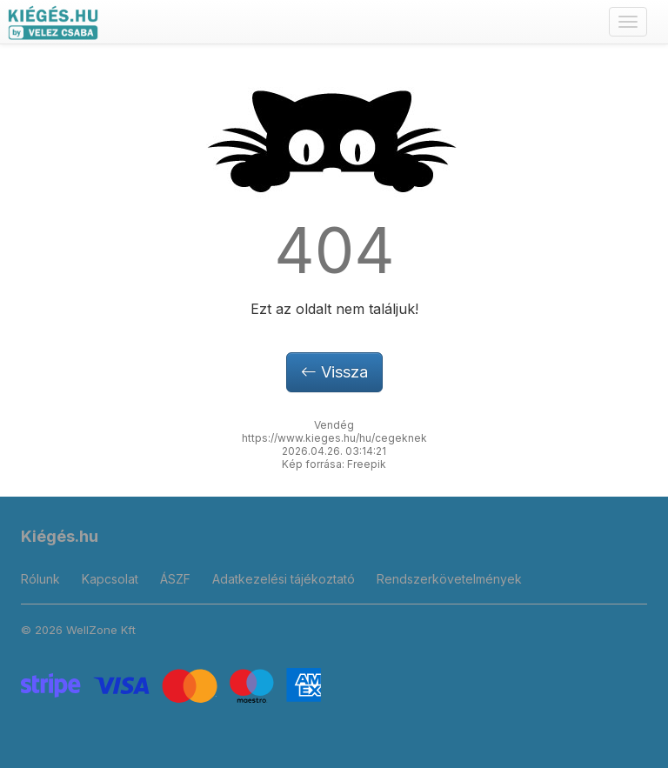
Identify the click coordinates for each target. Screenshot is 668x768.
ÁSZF (175, 578)
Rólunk (40, 578)
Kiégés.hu (59, 536)
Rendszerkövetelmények (449, 578)
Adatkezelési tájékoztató (283, 578)
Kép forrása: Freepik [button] (334, 464)
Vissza (334, 372)
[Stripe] (171, 684)
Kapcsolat (110, 578)
